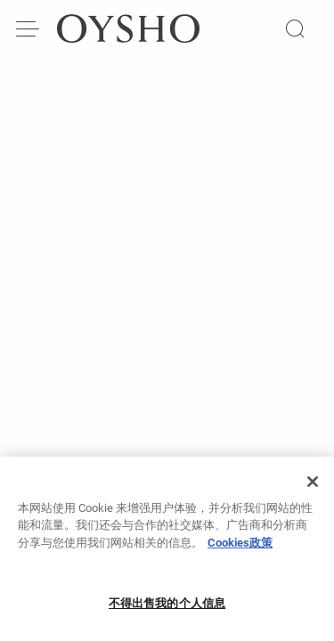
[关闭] (312, 487)
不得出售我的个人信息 (167, 609)
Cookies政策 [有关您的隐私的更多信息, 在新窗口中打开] (240, 549)
